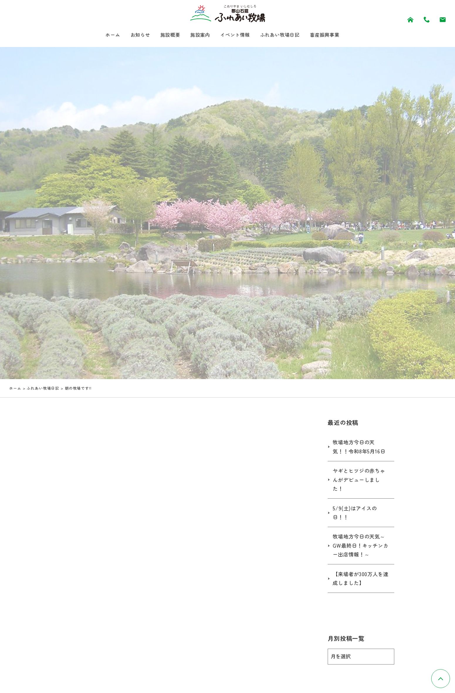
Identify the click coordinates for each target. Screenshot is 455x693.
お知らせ (132, 35)
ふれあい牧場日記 (284, 35)
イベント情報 (235, 35)
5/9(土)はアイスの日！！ (356, 513)
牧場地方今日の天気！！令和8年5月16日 (360, 447)
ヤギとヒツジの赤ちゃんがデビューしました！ (360, 480)
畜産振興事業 (333, 35)
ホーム (103, 35)
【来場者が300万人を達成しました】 (359, 579)
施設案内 (197, 35)
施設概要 (165, 35)
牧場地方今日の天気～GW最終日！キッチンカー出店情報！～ (360, 546)
